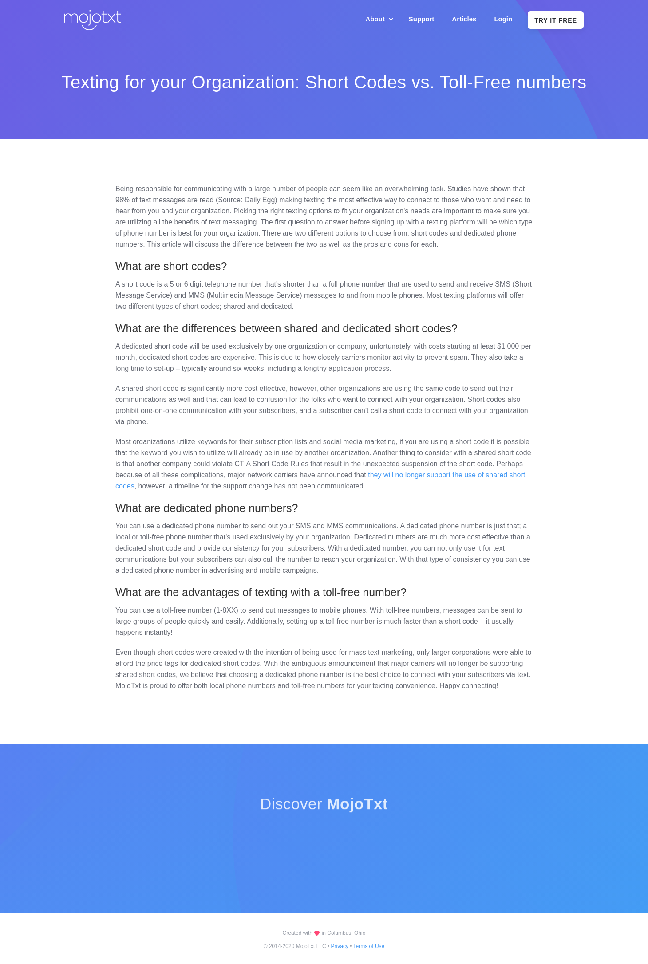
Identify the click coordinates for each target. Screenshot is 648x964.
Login (503, 19)
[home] (94, 20)
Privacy (339, 946)
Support (422, 19)
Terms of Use (369, 946)
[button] (378, 19)
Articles (464, 19)
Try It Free (555, 20)
